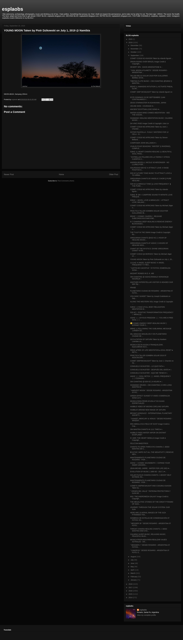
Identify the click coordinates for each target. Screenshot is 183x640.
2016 (131, 591)
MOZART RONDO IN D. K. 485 (142, 273)
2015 (131, 594)
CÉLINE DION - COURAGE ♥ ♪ (142, 106)
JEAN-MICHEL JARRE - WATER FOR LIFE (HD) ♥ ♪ (150, 468)
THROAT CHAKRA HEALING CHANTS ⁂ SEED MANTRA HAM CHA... (148, 530)
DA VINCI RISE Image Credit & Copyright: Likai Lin (149, 123)
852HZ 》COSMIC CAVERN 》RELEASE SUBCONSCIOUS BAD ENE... (146, 217)
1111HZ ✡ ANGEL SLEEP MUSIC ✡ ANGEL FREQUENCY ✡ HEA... (147, 264)
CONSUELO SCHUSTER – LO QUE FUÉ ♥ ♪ (147, 366)
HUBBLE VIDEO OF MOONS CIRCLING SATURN (149, 406)
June (133, 563)
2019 (131, 42)
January (134, 580)
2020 (131, 39)
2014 (131, 597)
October (134, 52)
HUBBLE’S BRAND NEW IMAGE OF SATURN (148, 410)
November (135, 49)
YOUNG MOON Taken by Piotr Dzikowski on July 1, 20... (151, 259)
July (132, 560)
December (135, 45)
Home (61, 174)
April (132, 570)
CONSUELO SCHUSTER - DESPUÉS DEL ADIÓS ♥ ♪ (151, 370)
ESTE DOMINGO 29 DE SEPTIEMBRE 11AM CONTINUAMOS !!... (147, 98)
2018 (131, 584)
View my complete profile (146, 615)
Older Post (113, 174)
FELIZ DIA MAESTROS (139, 443)
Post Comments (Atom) (66, 181)
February (134, 577)
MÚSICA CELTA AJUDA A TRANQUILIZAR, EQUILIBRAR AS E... (146, 346)
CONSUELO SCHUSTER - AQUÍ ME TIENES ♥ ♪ (149, 373)
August (133, 557)
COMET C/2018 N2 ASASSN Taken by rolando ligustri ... (151, 58)
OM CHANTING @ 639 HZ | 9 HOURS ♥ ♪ (146, 382)
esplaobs (12, 9)
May (132, 567)
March (133, 573)
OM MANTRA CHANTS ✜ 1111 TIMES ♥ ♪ (146, 429)
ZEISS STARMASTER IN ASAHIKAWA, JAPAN (148, 103)
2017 (131, 587)
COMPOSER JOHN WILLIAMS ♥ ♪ (143, 143)
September (135, 55)
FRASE (133, 288)
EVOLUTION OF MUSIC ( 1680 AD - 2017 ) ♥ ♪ (148, 472)
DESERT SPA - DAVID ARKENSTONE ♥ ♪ (146, 67)
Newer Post (9, 174)
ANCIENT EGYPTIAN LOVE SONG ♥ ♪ (145, 109)
